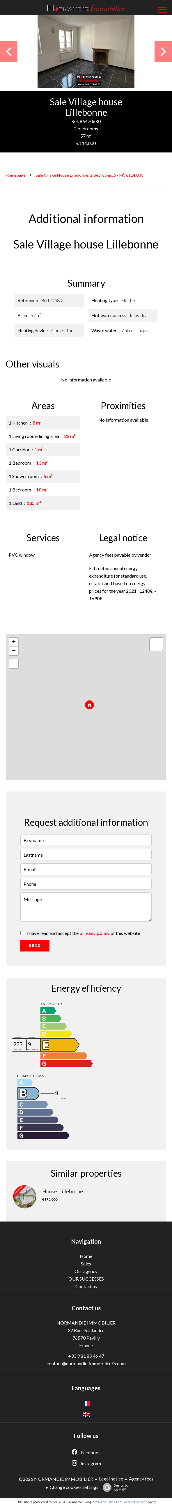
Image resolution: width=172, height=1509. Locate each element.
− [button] (14, 651)
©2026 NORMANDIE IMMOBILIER (56, 1479)
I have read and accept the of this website (83, 933)
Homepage (16, 175)
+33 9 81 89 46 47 (86, 1356)
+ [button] (14, 642)
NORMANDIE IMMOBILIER (86, 1322)
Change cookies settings (74, 1487)
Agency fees (141, 1478)
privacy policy (94, 933)
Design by (114, 1487)
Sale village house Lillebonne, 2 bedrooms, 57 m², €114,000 (89, 175)
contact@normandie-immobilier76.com (86, 1363)
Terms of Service (135, 1502)
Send (35, 946)
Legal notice (111, 1478)
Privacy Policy (105, 1502)
